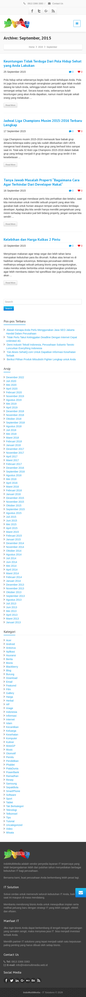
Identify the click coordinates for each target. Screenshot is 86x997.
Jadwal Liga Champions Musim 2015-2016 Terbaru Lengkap (43, 122)
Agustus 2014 (14, 554)
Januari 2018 (13, 445)
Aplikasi (10, 651)
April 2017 (11, 456)
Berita (9, 659)
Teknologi (11, 810)
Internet (10, 719)
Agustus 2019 (14, 400)
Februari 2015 (14, 535)
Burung (10, 674)
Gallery (10, 693)
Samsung (11, 783)
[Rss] (53, 11)
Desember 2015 (15, 498)
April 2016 (11, 482)
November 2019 (15, 396)
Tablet (9, 802)
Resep (9, 779)
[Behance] (33, 980)
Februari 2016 (14, 490)
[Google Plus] (46, 11)
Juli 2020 (11, 381)
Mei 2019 (11, 403)
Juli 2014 (11, 558)
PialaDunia (12, 768)
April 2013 (11, 614)
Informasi (11, 715)
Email (9, 681)
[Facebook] (32, 11)
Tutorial (10, 821)
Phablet (10, 764)
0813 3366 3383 (33, 3)
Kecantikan (12, 727)
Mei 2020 (11, 384)
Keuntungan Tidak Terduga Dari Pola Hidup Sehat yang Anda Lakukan (43, 63)
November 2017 (15, 452)
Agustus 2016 (14, 475)
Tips (8, 817)
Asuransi (11, 655)
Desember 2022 (15, 377)
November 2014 (15, 547)
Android (10, 644)
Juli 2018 (11, 430)
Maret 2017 (12, 460)
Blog (8, 670)
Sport (9, 798)
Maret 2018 (12, 437)
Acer (8, 640)
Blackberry (12, 666)
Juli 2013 (11, 603)
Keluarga (11, 730)
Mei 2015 (11, 524)
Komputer (11, 738)
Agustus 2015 (14, 513)
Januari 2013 (13, 622)
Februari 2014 (14, 577)
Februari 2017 (14, 464)
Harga (9, 696)
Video (9, 828)
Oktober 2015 (13, 505)
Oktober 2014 (13, 550)
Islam (9, 723)
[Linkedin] (17, 980)
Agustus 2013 (14, 599)
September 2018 (15, 422)
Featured (11, 685)
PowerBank (12, 772)
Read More (10, 105)
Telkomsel (11, 813)
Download (11, 678)
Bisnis (9, 662)
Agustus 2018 (14, 426)
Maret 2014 (12, 573)
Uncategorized (14, 825)
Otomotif (11, 753)
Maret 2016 (12, 486)
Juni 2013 (11, 607)
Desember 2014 (15, 543)
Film (8, 689)
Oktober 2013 (13, 592)
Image (9, 708)
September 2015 (15, 509)
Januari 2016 (13, 494)
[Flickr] (28, 980)
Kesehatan (12, 734)
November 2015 (15, 501)
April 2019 (11, 407)
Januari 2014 (13, 580)
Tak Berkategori (15, 806)
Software (11, 794)
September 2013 (15, 596)
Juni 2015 (11, 520)
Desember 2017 (15, 449)
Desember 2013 (15, 584)
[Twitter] (39, 11)
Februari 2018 (14, 441)
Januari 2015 (13, 539)
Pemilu (10, 757)
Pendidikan (12, 761)
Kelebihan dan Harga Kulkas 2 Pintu (32, 239)
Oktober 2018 (13, 418)
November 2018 (15, 415)
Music (9, 749)
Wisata (10, 832)
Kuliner (10, 742)
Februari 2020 (14, 392)
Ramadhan (12, 776)
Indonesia (11, 712)
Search (8, 308)
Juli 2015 (11, 516)
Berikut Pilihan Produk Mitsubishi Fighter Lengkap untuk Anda (41, 359)
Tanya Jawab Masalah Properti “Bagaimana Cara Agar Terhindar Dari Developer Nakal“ (42, 182)
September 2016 (15, 471)
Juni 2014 (11, 562)
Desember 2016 (15, 467)
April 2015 (11, 528)
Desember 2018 (15, 411)
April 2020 (11, 388)
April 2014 (11, 569)
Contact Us (55, 3)
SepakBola (12, 787)
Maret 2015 (12, 531)
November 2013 (15, 588)
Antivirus (11, 647)
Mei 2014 (11, 565)
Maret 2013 (12, 618)
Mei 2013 (11, 611)
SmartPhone (13, 791)
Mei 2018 (11, 433)
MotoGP (10, 745)
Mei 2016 (11, 479)
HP (8, 704)
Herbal (9, 700)
